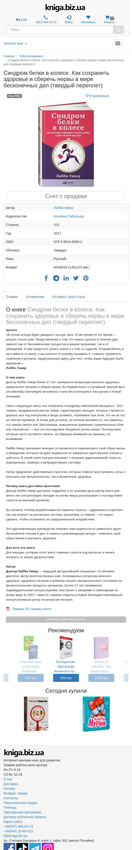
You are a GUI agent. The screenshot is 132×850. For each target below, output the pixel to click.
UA (25, 19)
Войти (69, 19)
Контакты (11, 798)
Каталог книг (15, 43)
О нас (8, 779)
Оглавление (35, 297)
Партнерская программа (22, 812)
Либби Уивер (64, 208)
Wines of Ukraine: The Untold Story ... (101, 666)
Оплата (9, 788)
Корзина (109, 19)
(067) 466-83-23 (45, 19)
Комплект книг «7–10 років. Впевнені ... (30, 666)
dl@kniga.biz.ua (15, 836)
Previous (4, 714)
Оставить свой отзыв (68, 297)
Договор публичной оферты (25, 817)
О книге (12, 297)
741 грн (30, 678)
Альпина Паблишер (69, 216)
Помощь (10, 807)
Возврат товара (15, 793)
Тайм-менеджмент (31, 56)
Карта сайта (13, 822)
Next (128, 714)
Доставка (11, 784)
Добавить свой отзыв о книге (66, 619)
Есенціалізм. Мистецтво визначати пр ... (66, 666)
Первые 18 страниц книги (31, 609)
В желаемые (97, 96)
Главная (9, 56)
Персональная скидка (20, 803)
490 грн (66, 678)
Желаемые (88, 19)
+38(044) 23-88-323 (18, 831)
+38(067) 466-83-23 (18, 826)
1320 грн (101, 678)
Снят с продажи (66, 196)
